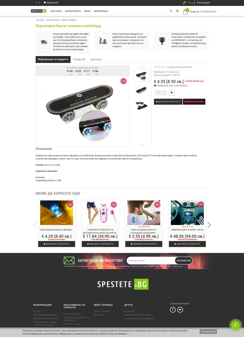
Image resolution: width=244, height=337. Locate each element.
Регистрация (203, 2)
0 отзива (170, 67)
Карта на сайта (72, 314)
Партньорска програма (137, 315)
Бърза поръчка (194, 102)
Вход (190, 2)
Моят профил (102, 311)
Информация (102, 11)
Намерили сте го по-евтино (172, 85)
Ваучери (129, 311)
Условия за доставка (45, 315)
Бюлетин (99, 315)
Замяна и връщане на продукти (76, 319)
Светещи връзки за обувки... (56, 230)
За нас (37, 311)
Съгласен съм (208, 331)
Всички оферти (73, 11)
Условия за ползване (45, 318)
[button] (209, 225)
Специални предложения (139, 318)
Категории (56, 11)
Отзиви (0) (79, 59)
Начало (40, 20)
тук (129, 333)
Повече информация (174, 266)
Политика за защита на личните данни (45, 323)
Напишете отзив (184, 67)
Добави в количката (168, 102)
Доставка (96, 59)
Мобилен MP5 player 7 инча (187, 230)
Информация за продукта (53, 59)
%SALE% (87, 11)
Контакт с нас (72, 324)
